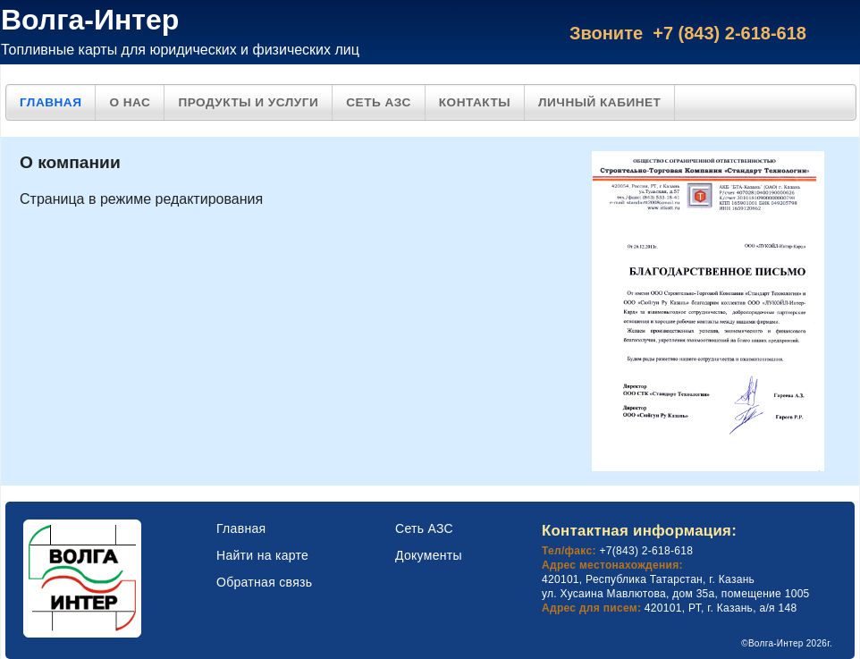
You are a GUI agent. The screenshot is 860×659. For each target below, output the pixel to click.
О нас (129, 102)
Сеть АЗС (378, 102)
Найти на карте (262, 555)
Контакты (474, 102)
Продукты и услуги (248, 102)
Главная (50, 102)
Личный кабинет (599, 102)
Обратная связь (264, 582)
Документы (428, 555)
